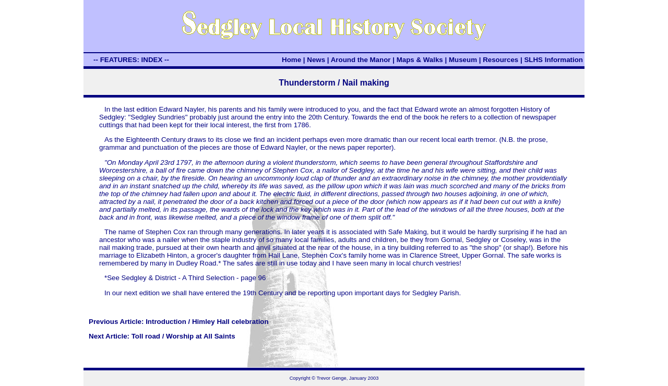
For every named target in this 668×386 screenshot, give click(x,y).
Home (291, 60)
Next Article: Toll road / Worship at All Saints (162, 336)
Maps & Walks (420, 60)
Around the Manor (361, 60)
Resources (500, 60)
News (316, 60)
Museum (463, 60)
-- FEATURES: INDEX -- (131, 60)
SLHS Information (553, 60)
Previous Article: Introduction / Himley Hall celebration (179, 321)
